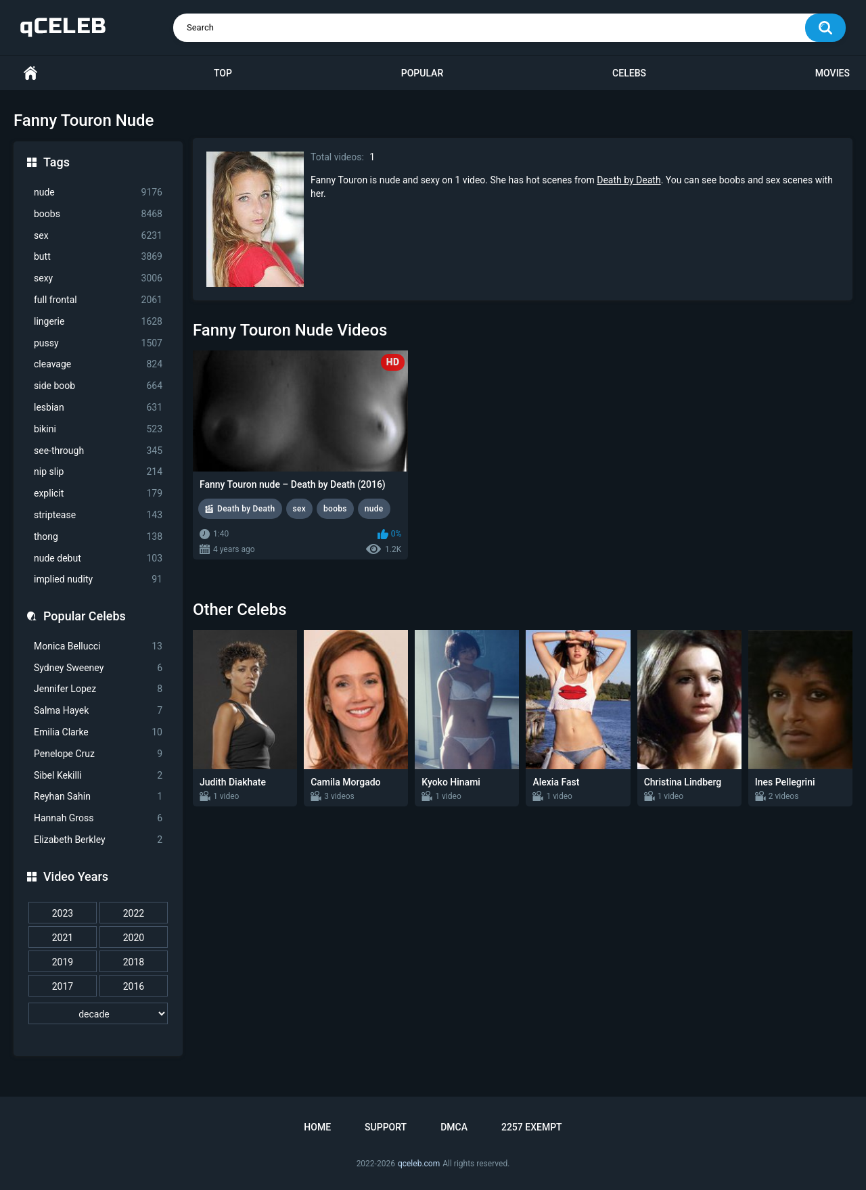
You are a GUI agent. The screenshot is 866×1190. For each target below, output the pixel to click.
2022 (133, 913)
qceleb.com (419, 1163)
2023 (62, 913)
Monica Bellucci (98, 646)
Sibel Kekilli (98, 775)
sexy (98, 278)
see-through (98, 451)
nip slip (98, 472)
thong (98, 537)
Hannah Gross (98, 818)
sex (98, 236)
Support (386, 1127)
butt (98, 256)
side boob (98, 386)
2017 (62, 986)
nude (98, 192)
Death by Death (628, 180)
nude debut (98, 558)
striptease (98, 515)
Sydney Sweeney (98, 668)
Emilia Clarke (98, 732)
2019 (62, 962)
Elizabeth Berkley (98, 840)
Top (223, 73)
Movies (832, 73)
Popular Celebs (84, 616)
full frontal (98, 300)
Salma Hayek (98, 710)
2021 (62, 937)
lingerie (98, 321)
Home (30, 73)
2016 (133, 986)
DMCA (454, 1127)
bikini (98, 429)
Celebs (629, 73)
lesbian (98, 407)
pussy (98, 343)
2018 (133, 962)
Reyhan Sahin (98, 796)
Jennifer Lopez (98, 689)
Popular (422, 73)
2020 (133, 937)
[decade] (98, 1013)
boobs (98, 214)
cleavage (98, 364)
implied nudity (98, 579)
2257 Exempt (531, 1127)
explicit (98, 493)
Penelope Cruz (98, 754)
